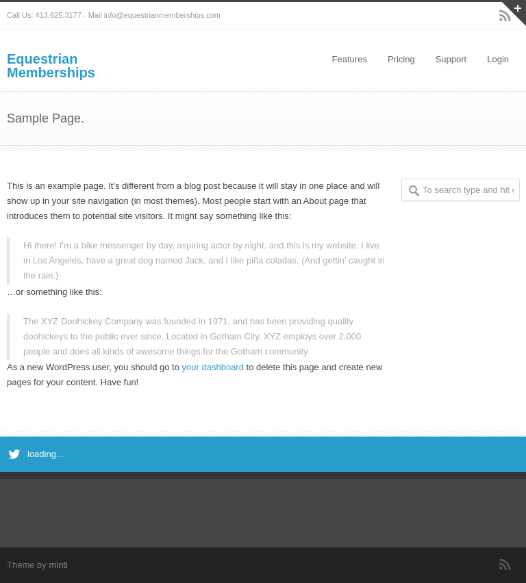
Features (349, 59)
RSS (505, 564)
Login (498, 59)
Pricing (401, 59)
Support (451, 59)
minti (58, 565)
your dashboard (213, 367)
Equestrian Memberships (51, 65)
